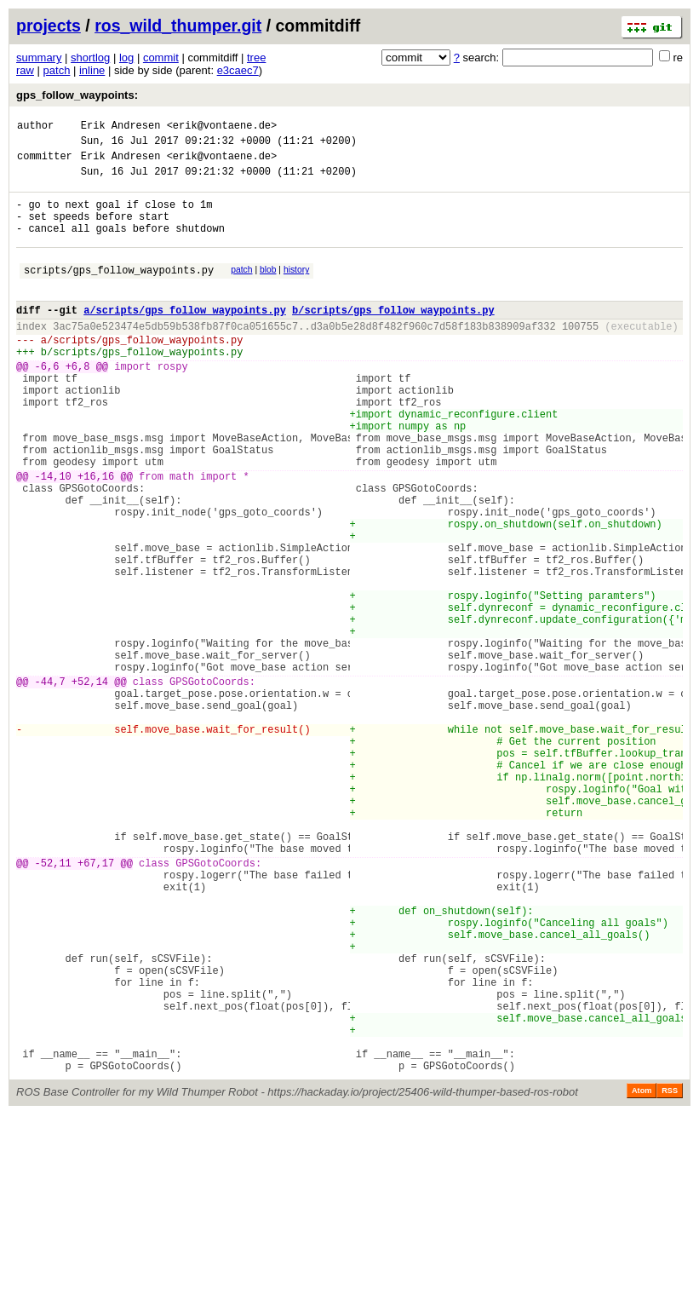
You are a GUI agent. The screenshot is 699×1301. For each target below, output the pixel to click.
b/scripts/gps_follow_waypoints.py (393, 338)
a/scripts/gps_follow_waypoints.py (184, 338)
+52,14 (90, 786)
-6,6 (47, 404)
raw (25, 70)
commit (161, 57)
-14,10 (53, 537)
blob (268, 290)
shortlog (90, 57)
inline (92, 70)
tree (256, 57)
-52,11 (53, 1006)
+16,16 (95, 537)
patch (57, 70)
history (296, 290)
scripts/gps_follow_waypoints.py (119, 292)
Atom (641, 1277)
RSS (670, 1277)
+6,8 (78, 404)
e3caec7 (238, 70)
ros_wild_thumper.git (178, 25)
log (126, 57)
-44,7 (50, 786)
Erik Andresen (121, 127)
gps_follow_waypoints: (77, 95)
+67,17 (95, 1006)
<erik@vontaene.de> (222, 127)
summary (38, 57)
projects (48, 25)
